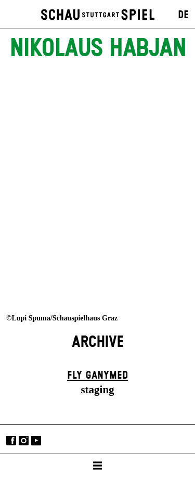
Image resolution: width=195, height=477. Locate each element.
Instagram (24, 440)
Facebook (11, 440)
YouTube (36, 440)
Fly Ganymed (97, 375)
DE (183, 15)
